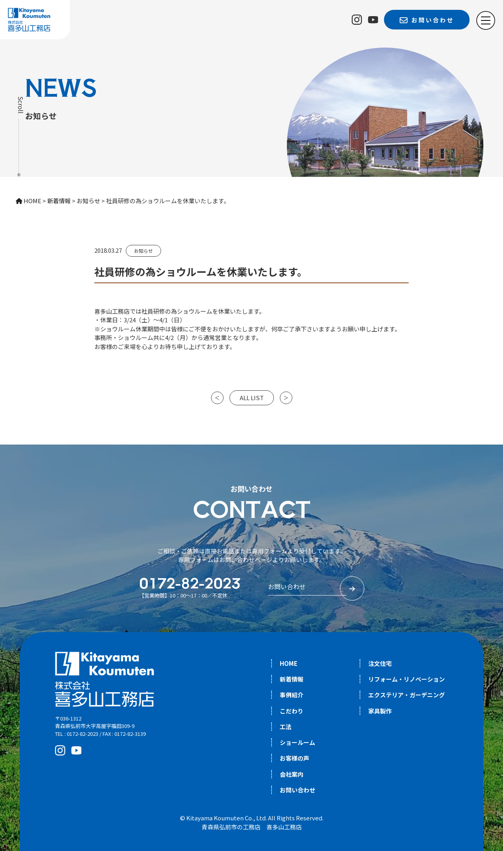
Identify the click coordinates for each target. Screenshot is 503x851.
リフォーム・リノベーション (406, 679)
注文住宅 (380, 663)
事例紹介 (291, 695)
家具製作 (380, 711)
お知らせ (143, 250)
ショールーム (297, 742)
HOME (288, 663)
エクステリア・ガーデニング (406, 695)
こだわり (291, 711)
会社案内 (291, 774)
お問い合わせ (297, 790)
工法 (286, 726)
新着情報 (291, 679)
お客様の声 (294, 758)
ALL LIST (252, 397)
